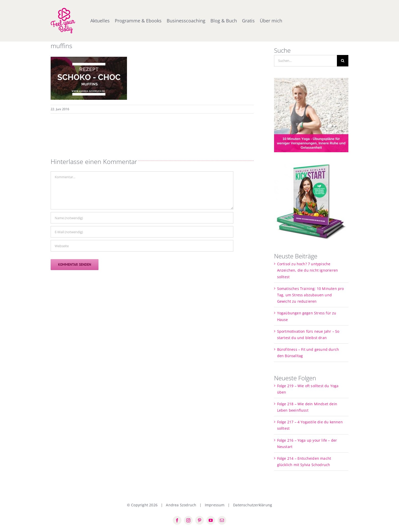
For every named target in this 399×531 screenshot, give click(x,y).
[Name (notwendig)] (142, 217)
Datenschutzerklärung (252, 504)
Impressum (215, 504)
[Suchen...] (305, 60)
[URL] (142, 245)
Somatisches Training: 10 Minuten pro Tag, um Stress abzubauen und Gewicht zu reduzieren (310, 295)
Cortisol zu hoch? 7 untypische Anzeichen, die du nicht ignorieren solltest (307, 270)
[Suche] (342, 60)
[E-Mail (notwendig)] (142, 231)
